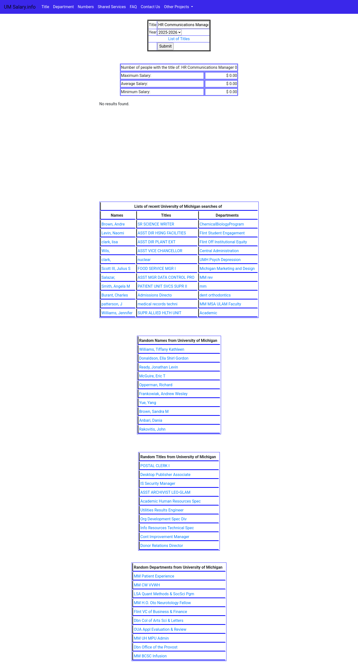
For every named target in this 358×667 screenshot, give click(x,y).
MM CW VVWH (147, 585)
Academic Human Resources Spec (170, 501)
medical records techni (158, 304)
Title (45, 6)
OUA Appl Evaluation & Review (160, 629)
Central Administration (219, 250)
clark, (106, 259)
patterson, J (112, 304)
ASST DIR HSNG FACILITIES (162, 233)
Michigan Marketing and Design (227, 268)
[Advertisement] (179, 164)
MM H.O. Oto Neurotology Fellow (162, 602)
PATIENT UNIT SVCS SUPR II (162, 286)
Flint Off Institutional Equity (223, 242)
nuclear (144, 259)
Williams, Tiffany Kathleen (161, 349)
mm (203, 286)
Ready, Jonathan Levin (158, 367)
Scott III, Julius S (116, 268)
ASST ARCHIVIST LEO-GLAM (165, 492)
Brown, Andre (113, 224)
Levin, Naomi (113, 233)
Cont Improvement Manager (164, 536)
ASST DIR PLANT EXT (157, 242)
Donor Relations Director (161, 545)
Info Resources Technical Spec (167, 528)
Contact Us (150, 6)
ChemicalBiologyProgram (222, 224)
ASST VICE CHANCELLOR (160, 250)
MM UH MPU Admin (151, 638)
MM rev (206, 277)
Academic (208, 313)
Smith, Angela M (116, 286)
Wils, (106, 250)
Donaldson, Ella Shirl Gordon (164, 358)
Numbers (86, 6)
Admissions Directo (155, 295)
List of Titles (179, 38)
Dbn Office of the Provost (156, 647)
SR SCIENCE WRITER (156, 224)
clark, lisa (110, 242)
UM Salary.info (20, 7)
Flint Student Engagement (222, 233)
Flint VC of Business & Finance (160, 611)
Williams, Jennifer (117, 313)
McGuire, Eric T (152, 376)
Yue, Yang (147, 402)
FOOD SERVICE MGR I (157, 268)
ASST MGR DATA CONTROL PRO (166, 277)
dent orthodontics (215, 295)
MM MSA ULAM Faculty (220, 304)
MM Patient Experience (154, 576)
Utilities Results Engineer (162, 510)
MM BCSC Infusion (150, 656)
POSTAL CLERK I (155, 465)
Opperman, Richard (156, 385)
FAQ (133, 6)
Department (63, 6)
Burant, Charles (115, 295)
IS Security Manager (157, 483)
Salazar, (108, 277)
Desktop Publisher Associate (165, 474)
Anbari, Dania (150, 420)
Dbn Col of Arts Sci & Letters (158, 620)
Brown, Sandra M (154, 411)
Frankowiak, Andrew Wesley (163, 393)
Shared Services (112, 6)
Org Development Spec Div (163, 519)
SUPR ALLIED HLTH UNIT (159, 313)
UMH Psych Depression (220, 259)
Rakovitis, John (152, 429)
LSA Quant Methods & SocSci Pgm (164, 594)
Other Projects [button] (177, 6)
